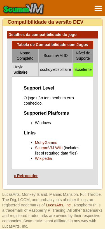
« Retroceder (26, 175)
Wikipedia (43, 158)
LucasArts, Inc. (59, 205)
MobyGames (46, 142)
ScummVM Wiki (49, 148)
